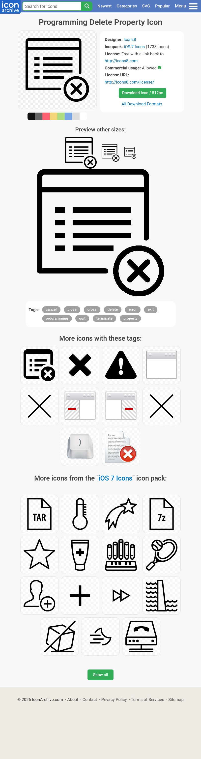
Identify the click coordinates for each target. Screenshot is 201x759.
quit (82, 318)
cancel (51, 309)
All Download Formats (141, 103)
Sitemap (176, 699)
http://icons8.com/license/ (129, 82)
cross (92, 309)
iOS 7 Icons (134, 46)
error (133, 309)
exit (151, 309)
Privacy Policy (114, 699)
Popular (162, 5)
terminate (104, 318)
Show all (100, 674)
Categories (126, 5)
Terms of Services (147, 699)
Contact (90, 699)
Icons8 (130, 39)
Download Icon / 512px (142, 93)
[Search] (86, 6)
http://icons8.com (121, 60)
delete (113, 309)
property (130, 318)
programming (57, 318)
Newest (104, 5)
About (72, 699)
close (72, 309)
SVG (146, 5)
